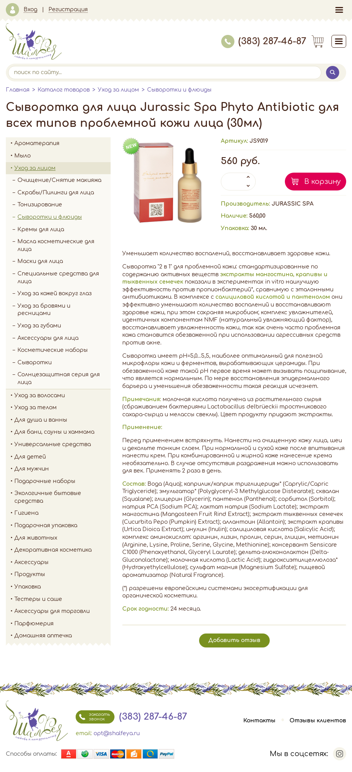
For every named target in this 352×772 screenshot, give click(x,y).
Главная (17, 90)
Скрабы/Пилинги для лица (55, 193)
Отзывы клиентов (318, 721)
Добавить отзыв (234, 640)
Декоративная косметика (62, 550)
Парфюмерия (34, 624)
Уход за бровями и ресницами (43, 310)
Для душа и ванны (62, 420)
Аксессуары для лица (47, 338)
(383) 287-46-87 (263, 41)
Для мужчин (62, 469)
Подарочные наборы (62, 481)
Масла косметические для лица (55, 245)
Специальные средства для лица (58, 277)
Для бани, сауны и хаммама (54, 432)
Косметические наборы (52, 350)
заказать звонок (93, 717)
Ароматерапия (62, 143)
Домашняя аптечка (62, 636)
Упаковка (62, 587)
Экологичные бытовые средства (62, 497)
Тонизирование (64, 205)
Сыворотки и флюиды (179, 90)
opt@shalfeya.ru (117, 733)
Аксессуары (62, 562)
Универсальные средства (62, 444)
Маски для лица (40, 261)
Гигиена (62, 513)
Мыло (62, 156)
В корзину (322, 181)
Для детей (62, 457)
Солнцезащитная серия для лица (58, 378)
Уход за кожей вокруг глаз (54, 293)
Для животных (35, 538)
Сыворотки (34, 362)
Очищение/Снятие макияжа (64, 180)
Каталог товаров (64, 90)
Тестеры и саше (38, 599)
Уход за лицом (118, 90)
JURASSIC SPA (293, 204)
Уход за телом (62, 408)
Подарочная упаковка (45, 525)
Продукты (62, 574)
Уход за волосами (62, 395)
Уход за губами (39, 326)
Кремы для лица (40, 229)
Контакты (259, 721)
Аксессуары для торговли (52, 611)
